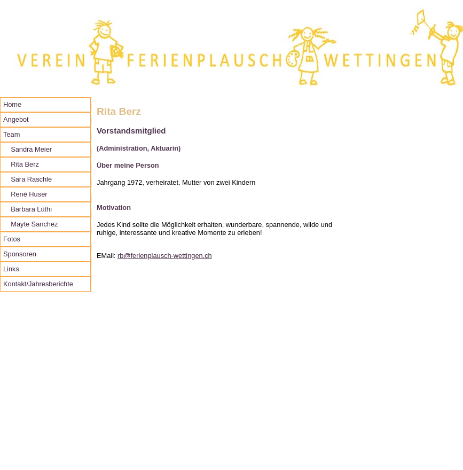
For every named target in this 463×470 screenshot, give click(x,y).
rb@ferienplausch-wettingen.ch (164, 256)
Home (12, 104)
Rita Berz (21, 164)
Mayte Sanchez (30, 224)
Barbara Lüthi (27, 209)
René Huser (25, 194)
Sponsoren (19, 254)
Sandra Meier (27, 149)
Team (11, 134)
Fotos (11, 239)
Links (11, 269)
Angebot (16, 119)
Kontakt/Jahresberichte (38, 284)
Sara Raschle (27, 179)
